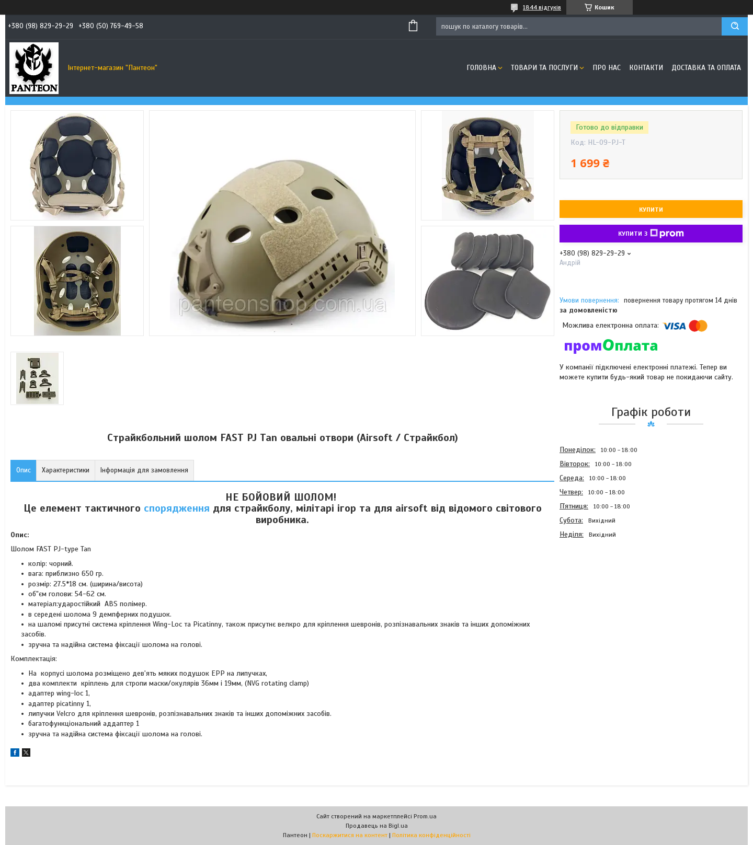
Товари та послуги (544, 67)
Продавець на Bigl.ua (377, 825)
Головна (481, 67)
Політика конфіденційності (431, 835)
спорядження (177, 508)
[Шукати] (735, 26)
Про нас (606, 67)
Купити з (651, 233)
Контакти (646, 67)
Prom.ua (425, 816)
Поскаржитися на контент (349, 835)
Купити (651, 209)
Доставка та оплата (706, 67)
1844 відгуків (542, 7)
